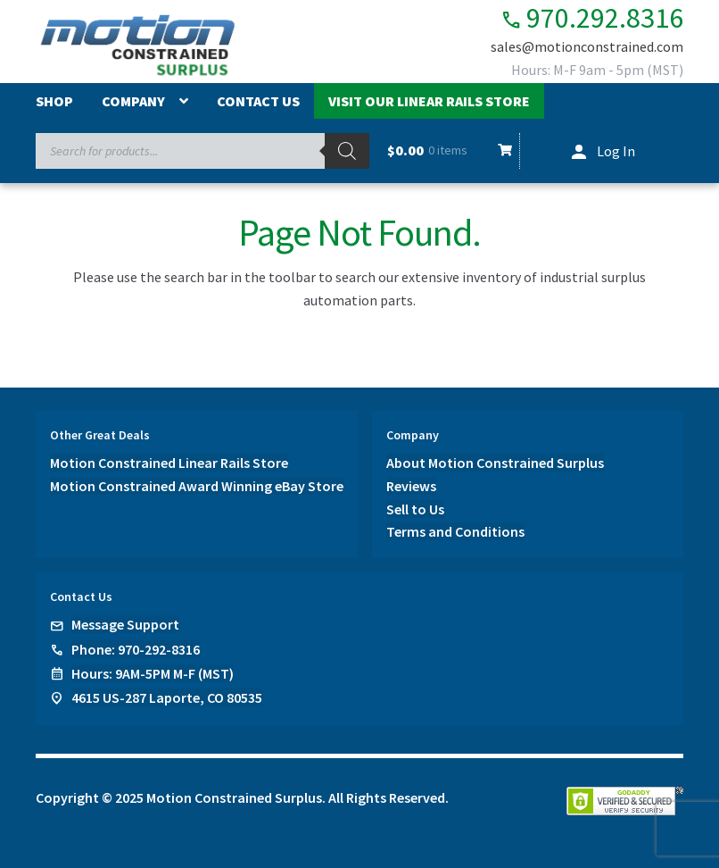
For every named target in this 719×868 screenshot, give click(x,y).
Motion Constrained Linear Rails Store (169, 463)
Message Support (125, 624)
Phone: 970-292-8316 (135, 649)
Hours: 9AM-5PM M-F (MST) (152, 673)
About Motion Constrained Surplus (495, 463)
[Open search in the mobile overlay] (202, 151)
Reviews (411, 486)
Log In (616, 151)
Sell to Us (415, 509)
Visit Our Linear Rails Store (429, 101)
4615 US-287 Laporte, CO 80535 (166, 697)
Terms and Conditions (455, 531)
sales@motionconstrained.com (587, 46)
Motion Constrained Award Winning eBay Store (196, 486)
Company (133, 101)
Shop (54, 101)
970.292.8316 (591, 18)
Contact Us (258, 101)
